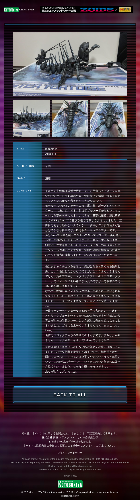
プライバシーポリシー (70, 452)
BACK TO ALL (70, 394)
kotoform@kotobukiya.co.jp (75, 441)
